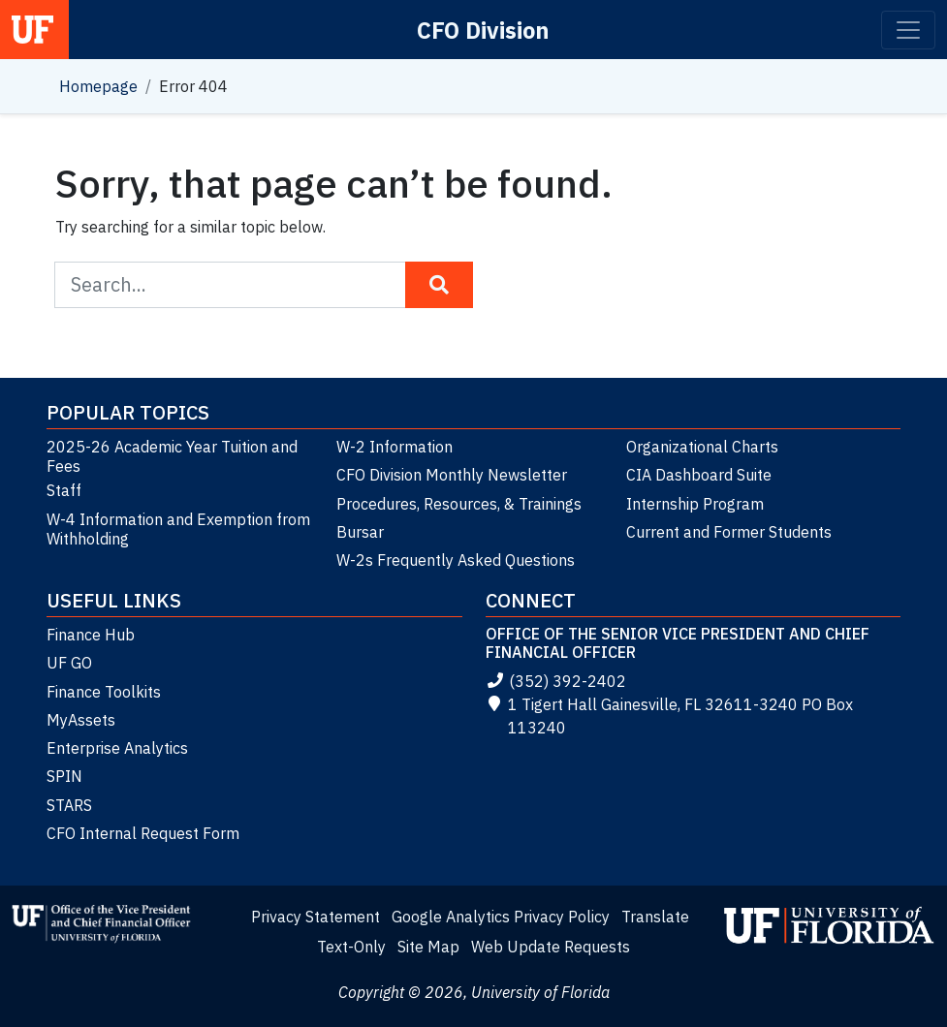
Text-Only (351, 946)
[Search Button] (439, 285)
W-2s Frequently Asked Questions (455, 560)
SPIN (64, 776)
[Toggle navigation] (908, 30)
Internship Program (695, 504)
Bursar (360, 532)
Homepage (98, 86)
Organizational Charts (702, 446)
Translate (655, 916)
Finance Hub (91, 634)
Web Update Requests (550, 946)
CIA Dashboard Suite (699, 474)
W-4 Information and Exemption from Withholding (178, 529)
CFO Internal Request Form (143, 833)
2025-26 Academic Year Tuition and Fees (172, 456)
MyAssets (81, 720)
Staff (64, 490)
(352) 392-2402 (556, 681)
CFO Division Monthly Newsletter (451, 474)
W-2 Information (394, 446)
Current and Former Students (729, 532)
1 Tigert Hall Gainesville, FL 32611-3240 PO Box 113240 (669, 716)
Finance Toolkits (104, 691)
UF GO (69, 662)
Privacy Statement (315, 916)
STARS (69, 805)
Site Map (428, 946)
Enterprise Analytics (117, 748)
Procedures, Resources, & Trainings (459, 504)
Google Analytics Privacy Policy (501, 916)
